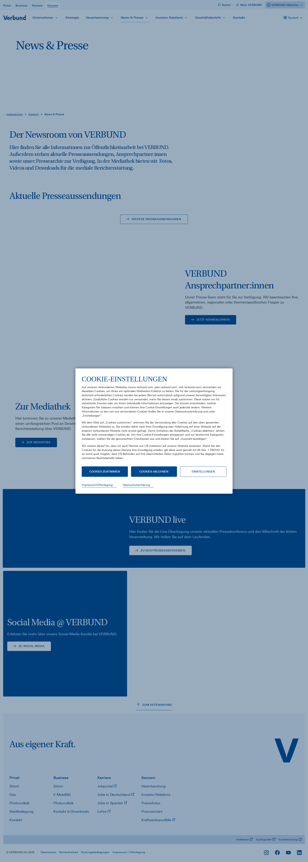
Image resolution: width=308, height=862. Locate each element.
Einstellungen (203, 471)
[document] (154, 420)
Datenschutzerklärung (136, 484)
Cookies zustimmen (104, 471)
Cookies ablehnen (153, 471)
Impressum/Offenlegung (97, 484)
